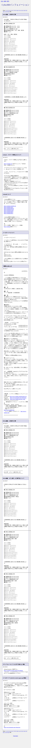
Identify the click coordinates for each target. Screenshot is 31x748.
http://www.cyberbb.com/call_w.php (17, 399)
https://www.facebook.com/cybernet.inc (18, 397)
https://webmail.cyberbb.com (10, 206)
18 (6, 11)
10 (17, 10)
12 (21, 10)
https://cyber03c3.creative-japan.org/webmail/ (13, 670)
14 (24, 10)
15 (26, 10)
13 (22, 10)
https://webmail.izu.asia (9, 209)
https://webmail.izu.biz (8, 210)
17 (5, 11)
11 (19, 10)
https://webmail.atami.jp (9, 208)
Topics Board (15, 735)
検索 (5, 1)
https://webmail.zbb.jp (8, 213)
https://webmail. (7, 226)
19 (8, 11)
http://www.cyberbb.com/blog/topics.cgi (18, 396)
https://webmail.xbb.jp (8, 212)
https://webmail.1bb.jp (8, 207)
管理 (8, 1)
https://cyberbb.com (8, 163)
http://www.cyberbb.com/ (9, 410)
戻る (2, 1)
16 (3, 11)
